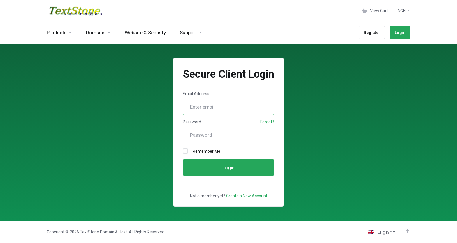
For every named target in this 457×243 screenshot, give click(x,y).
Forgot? (267, 122)
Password (192, 122)
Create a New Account (246, 196)
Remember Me (201, 151)
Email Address (196, 93)
